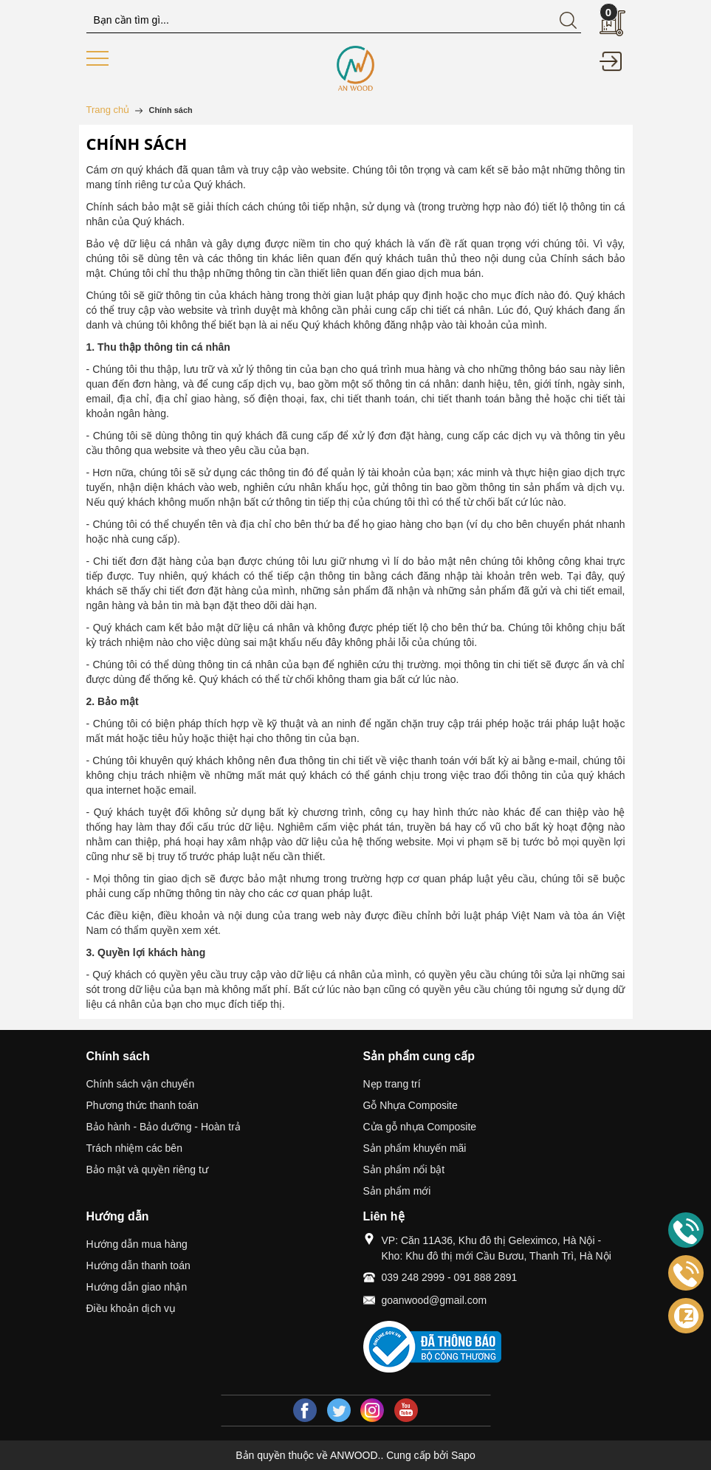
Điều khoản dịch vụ (131, 1308)
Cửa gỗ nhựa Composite (420, 1127)
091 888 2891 (486, 1277)
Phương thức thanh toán (142, 1105)
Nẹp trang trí (392, 1084)
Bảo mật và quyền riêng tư (147, 1169)
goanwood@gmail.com (434, 1300)
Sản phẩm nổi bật (404, 1169)
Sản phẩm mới (397, 1191)
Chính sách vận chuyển (140, 1084)
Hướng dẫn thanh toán (138, 1265)
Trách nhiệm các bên (134, 1148)
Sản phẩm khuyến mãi (415, 1148)
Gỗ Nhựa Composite (410, 1105)
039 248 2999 (413, 1277)
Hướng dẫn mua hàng (137, 1244)
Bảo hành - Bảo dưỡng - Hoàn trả (163, 1127)
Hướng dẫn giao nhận (137, 1287)
